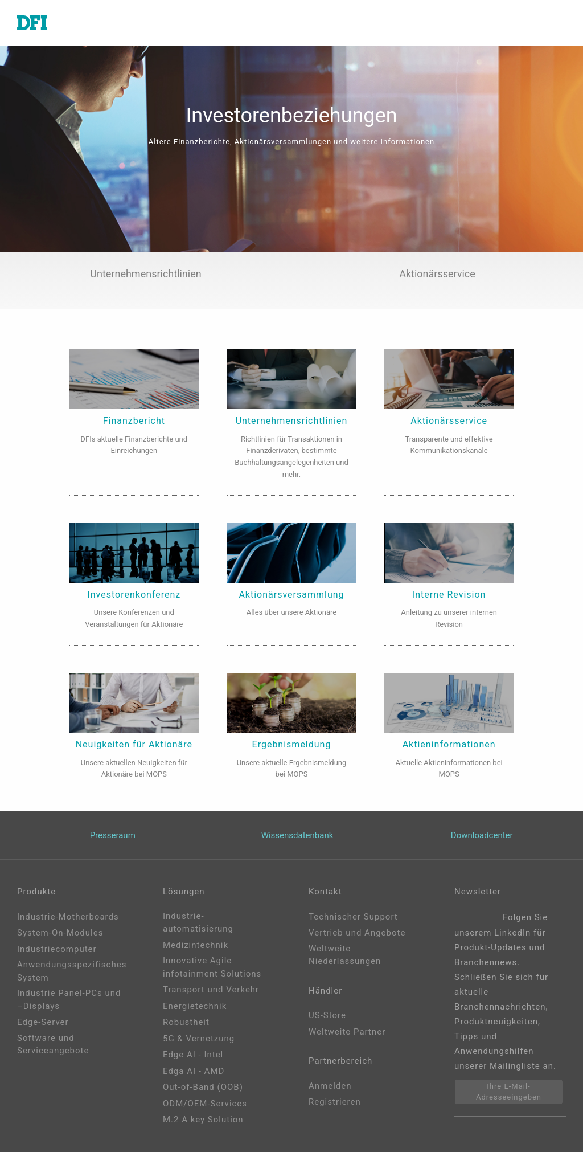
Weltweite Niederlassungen (345, 955)
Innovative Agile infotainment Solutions (212, 967)
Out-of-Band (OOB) (203, 1087)
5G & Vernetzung (199, 1038)
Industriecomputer (57, 949)
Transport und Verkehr (211, 989)
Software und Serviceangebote (53, 1044)
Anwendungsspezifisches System (71, 971)
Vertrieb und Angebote (357, 933)
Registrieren (335, 1102)
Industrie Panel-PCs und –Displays (69, 999)
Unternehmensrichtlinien (145, 274)
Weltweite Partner (347, 1032)
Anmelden (330, 1086)
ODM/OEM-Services (205, 1103)
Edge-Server (43, 1022)
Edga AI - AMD (193, 1071)
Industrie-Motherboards (68, 917)
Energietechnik (195, 1006)
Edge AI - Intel (193, 1054)
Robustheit (186, 1022)
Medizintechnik (195, 945)
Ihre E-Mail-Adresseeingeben (508, 1092)
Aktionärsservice (437, 274)
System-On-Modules (60, 933)
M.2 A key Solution (203, 1119)
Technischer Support (353, 917)
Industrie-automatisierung (198, 922)
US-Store (327, 1015)
